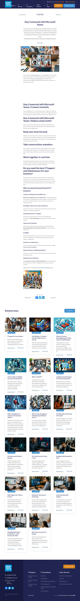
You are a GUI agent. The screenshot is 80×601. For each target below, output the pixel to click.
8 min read (45, 351)
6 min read (69, 390)
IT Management (11, 332)
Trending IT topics (36, 332)
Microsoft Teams (36, 75)
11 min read (20, 347)
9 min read (69, 510)
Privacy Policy (31, 595)
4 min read (40, 42)
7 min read (20, 391)
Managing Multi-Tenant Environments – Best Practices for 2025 (14, 533)
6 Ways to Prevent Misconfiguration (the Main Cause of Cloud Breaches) (63, 338)
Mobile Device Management (65, 575)
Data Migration (44, 578)
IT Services (20, 5)
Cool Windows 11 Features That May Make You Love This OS (39, 338)
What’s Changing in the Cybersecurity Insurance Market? (14, 415)
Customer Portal (69, 5)
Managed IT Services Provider (33, 576)
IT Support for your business (15, 336)
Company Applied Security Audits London (48, 587)
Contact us (58, 5)
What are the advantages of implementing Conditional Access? (39, 415)
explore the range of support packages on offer (42, 267)
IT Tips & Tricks (25, 47)
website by (64, 595)
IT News (48, 5)
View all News (69, 310)
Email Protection (63, 581)
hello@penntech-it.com (11, 577)
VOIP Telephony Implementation (48, 581)
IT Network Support (45, 584)
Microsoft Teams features (37, 78)
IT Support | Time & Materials (32, 585)
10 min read (69, 428)
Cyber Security (39, 5)
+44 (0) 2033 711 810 (10, 575)
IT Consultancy (29, 5)
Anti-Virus (61, 578)
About (13, 5)
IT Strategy (43, 575)
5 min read (45, 390)
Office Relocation (44, 591)
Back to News (40, 14)
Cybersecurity (60, 332)
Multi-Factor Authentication (65, 584)
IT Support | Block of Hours (32, 580)
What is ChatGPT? (37, 377)
